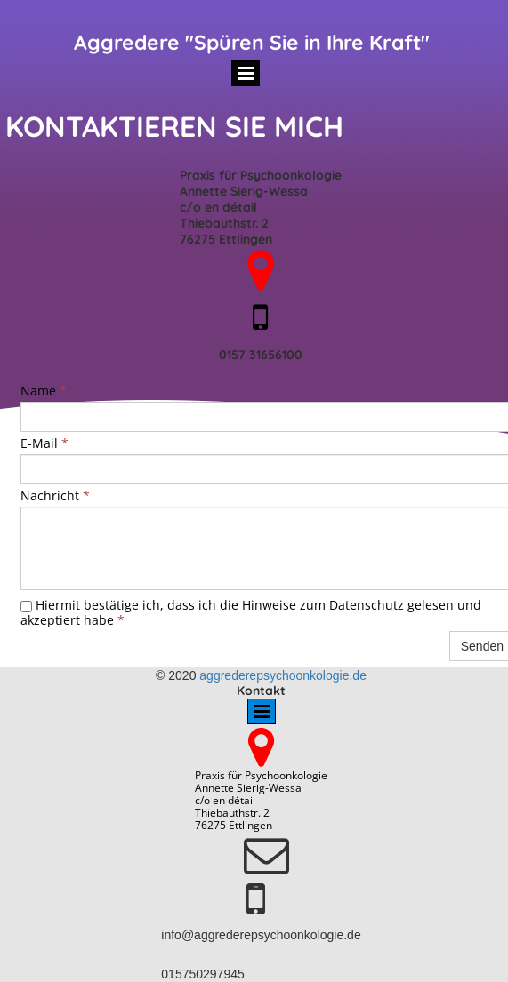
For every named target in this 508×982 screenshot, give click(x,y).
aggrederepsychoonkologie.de (283, 675)
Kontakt (261, 691)
